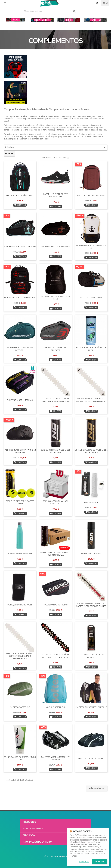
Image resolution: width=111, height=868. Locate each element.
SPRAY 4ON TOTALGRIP (91, 553)
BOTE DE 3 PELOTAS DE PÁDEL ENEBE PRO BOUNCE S (91, 451)
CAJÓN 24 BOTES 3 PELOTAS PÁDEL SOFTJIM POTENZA (55, 553)
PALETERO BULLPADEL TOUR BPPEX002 (55, 348)
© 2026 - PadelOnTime (55, 856)
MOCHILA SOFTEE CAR (56, 707)
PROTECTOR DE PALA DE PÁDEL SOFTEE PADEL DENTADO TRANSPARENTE (20, 656)
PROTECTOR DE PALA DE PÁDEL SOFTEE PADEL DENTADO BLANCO (91, 604)
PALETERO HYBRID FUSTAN (55, 605)
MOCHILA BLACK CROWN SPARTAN (19, 298)
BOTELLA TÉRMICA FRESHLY (20, 553)
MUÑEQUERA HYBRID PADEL (19, 605)
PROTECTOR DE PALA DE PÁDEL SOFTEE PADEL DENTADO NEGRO (55, 656)
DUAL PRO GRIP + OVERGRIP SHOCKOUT (91, 656)
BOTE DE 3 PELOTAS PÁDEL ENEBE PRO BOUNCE (55, 451)
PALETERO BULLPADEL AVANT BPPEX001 (20, 348)
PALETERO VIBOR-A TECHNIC (20, 400)
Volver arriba (96, 788)
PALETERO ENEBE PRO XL (91, 298)
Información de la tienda (37, 842)
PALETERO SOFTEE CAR (20, 707)
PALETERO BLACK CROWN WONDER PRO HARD (20, 451)
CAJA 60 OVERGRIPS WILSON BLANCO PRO (55, 502)
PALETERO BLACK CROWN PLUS (55, 246)
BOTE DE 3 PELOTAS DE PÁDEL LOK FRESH (91, 348)
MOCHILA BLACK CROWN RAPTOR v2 (91, 246)
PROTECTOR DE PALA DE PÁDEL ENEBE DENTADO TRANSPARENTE (55, 400)
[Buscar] (49, 11)
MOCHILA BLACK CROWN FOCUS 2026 (55, 297)
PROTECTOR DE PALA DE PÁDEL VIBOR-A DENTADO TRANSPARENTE (91, 400)
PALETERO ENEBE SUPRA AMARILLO (91, 707)
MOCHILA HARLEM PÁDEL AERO (20, 195)
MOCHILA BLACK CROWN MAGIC (91, 195)
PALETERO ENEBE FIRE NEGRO (91, 758)
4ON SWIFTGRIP (91, 502)
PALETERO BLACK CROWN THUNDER (20, 246)
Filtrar (9, 153)
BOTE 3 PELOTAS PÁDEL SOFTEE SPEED (20, 502)
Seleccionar (55, 147)
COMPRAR (20, 205)
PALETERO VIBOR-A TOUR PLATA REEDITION (55, 758)
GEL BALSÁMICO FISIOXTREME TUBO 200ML (20, 758)
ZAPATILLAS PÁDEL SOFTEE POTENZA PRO (55, 195)
